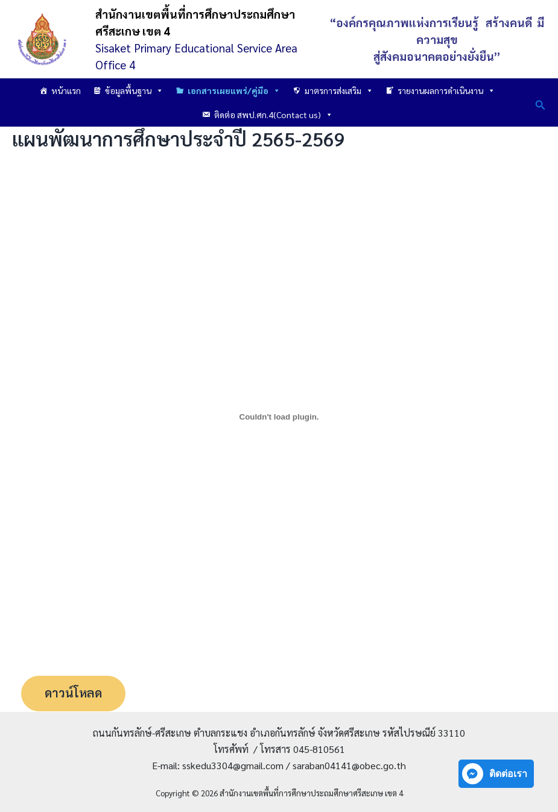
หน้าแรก (66, 90)
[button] (540, 102)
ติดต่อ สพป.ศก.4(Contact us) (273, 114)
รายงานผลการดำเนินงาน (446, 90)
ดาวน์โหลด (74, 694)
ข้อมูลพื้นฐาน (134, 90)
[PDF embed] (279, 416)
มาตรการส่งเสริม (339, 90)
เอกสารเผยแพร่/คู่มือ (234, 90)
